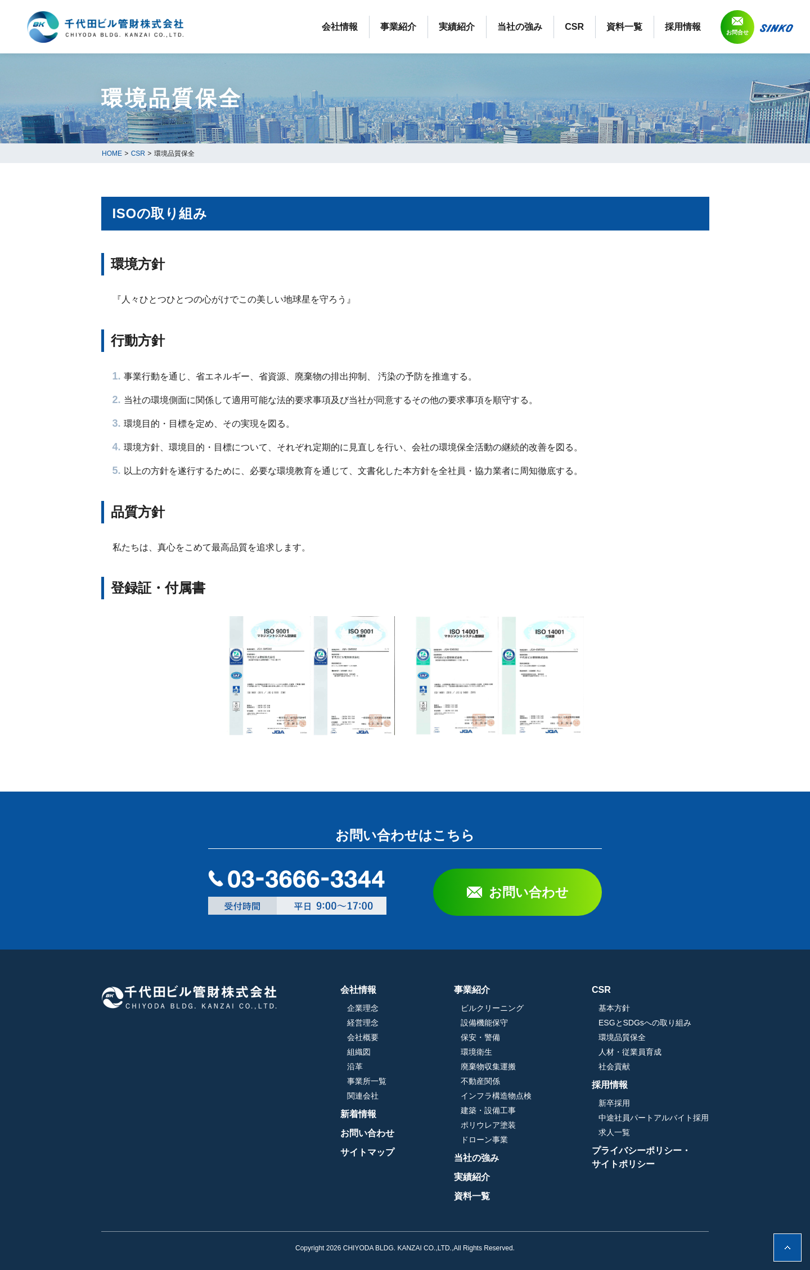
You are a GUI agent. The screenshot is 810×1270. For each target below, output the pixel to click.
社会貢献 (614, 1066)
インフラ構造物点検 (496, 1095)
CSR (574, 26)
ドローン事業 (484, 1139)
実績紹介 (457, 26)
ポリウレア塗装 (488, 1124)
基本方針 (614, 1008)
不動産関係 (480, 1081)
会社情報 (340, 26)
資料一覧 (624, 26)
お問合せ (737, 32)
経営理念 (363, 1022)
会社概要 (363, 1037)
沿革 (355, 1066)
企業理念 (363, 1008)
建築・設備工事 (488, 1110)
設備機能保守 (484, 1022)
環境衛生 (476, 1051)
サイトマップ (367, 1152)
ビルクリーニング (492, 1008)
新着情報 (358, 1114)
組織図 (359, 1051)
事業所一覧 (366, 1081)
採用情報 (683, 26)
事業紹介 (398, 26)
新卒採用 (614, 1103)
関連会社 (363, 1095)
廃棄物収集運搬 (488, 1066)
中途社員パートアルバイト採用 (653, 1117)
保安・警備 (480, 1037)
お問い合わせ (529, 892)
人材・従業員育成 (630, 1051)
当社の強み (519, 26)
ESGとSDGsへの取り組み (644, 1022)
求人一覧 (614, 1132)
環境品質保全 (622, 1037)
